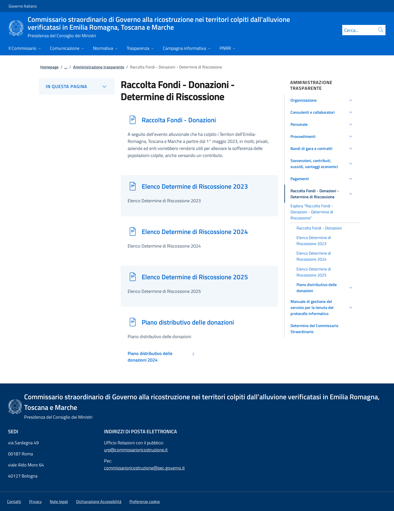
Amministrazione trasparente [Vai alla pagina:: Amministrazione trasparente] (98, 67)
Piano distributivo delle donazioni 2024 (150, 356)
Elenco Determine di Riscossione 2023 (195, 186)
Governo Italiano (23, 6)
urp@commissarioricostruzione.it (136, 449)
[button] (322, 100)
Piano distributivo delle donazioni (188, 322)
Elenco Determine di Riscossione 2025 (195, 277)
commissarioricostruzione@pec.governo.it (144, 467)
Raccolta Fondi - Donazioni (179, 120)
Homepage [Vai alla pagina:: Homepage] (49, 67)
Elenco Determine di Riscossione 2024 (195, 231)
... (65, 67)
